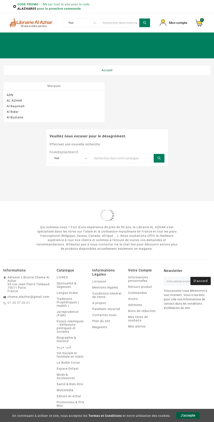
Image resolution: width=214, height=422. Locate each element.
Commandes (137, 293)
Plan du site (101, 321)
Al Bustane (15, 117)
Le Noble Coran (68, 362)
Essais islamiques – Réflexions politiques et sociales (70, 326)
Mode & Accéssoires (66, 376)
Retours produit (140, 287)
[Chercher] (120, 23)
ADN (10, 95)
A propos (99, 303)
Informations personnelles (138, 279)
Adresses (135, 305)
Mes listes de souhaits (138, 318)
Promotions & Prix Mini (70, 403)
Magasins (99, 327)
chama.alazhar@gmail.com (28, 296)
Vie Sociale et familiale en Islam (70, 354)
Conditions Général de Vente (106, 295)
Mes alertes (137, 326)
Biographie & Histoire (66, 339)
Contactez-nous (104, 315)
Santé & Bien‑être (70, 384)
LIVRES (62, 277)
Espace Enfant (68, 368)
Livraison (99, 281)
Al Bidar (13, 111)
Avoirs (133, 299)
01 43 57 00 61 (19, 302)
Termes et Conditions (105, 415)
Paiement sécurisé (106, 309)
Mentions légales (105, 287)
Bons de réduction (142, 311)
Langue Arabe (67, 293)
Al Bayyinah (16, 106)
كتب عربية (64, 347)
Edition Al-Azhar (69, 396)
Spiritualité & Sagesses (66, 285)
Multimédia (65, 390)
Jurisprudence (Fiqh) (68, 313)
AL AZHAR (14, 100)
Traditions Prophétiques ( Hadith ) (68, 302)
